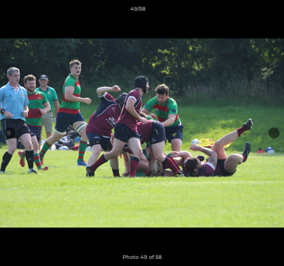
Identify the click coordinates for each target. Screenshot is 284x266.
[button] (257, 10)
